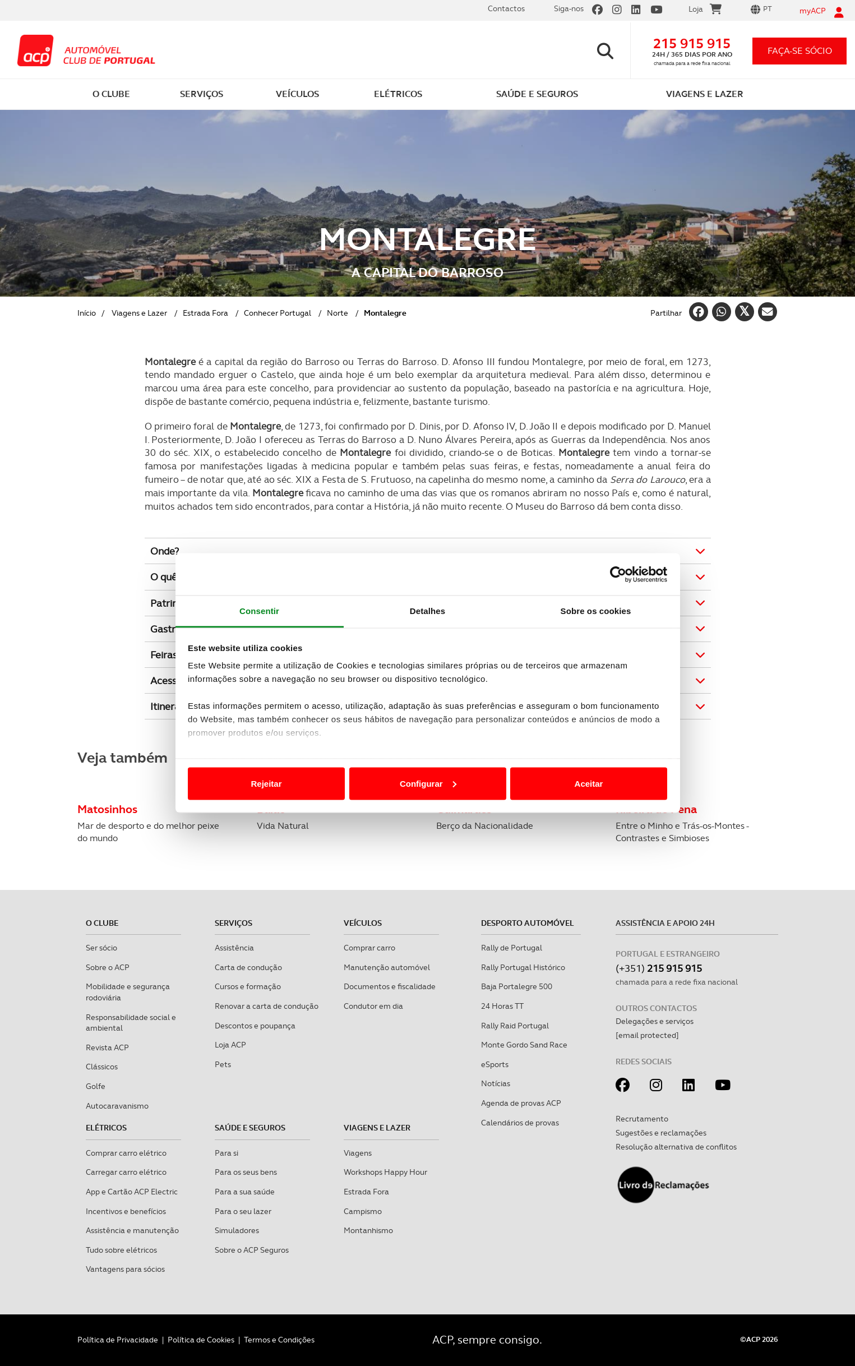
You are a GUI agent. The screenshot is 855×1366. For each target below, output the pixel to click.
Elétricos (106, 1128)
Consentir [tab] (259, 611)
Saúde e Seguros (250, 1128)
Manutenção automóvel (387, 967)
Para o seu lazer (243, 1211)
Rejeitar (266, 783)
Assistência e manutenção (132, 1230)
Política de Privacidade (117, 1340)
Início (86, 313)
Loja (705, 10)
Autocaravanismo (117, 1106)
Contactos (506, 8)
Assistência (234, 948)
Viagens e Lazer (139, 313)
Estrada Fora (205, 313)
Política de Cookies (201, 1340)
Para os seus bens (246, 1172)
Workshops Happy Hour (385, 1172)
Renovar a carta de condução (266, 1006)
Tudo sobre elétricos (121, 1250)
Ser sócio (101, 948)
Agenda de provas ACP (521, 1103)
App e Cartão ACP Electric (132, 1192)
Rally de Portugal (511, 948)
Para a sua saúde (245, 1192)
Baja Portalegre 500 (516, 986)
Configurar (428, 783)
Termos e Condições (279, 1340)
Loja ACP (230, 1045)
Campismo (363, 1211)
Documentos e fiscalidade (390, 986)
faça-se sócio (800, 51)
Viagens (358, 1153)
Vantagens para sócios (125, 1269)
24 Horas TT (502, 1006)
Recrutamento (642, 1119)
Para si (226, 1153)
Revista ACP (107, 1047)
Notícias (495, 1083)
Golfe (95, 1086)
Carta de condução (248, 967)
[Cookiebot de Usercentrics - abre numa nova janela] (618, 574)
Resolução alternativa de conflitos (676, 1147)
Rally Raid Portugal (515, 1026)
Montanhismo (368, 1230)
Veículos (363, 923)
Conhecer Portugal (277, 313)
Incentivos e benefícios (126, 1211)
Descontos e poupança (255, 1026)
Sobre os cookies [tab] (596, 611)
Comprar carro (369, 948)
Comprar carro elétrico (126, 1153)
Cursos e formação (248, 986)
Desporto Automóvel (527, 923)
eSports (495, 1064)
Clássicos (102, 1067)
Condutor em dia (373, 1006)
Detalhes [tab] (427, 611)
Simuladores (237, 1230)
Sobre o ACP (108, 967)
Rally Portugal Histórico (523, 967)
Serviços (233, 923)
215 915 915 (692, 43)
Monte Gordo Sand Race (524, 1045)
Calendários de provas (520, 1123)
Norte (337, 313)
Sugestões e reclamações (661, 1133)
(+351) (659, 968)
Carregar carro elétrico (126, 1172)
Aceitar (589, 783)
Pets (223, 1064)
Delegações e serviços (655, 1021)
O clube (102, 923)
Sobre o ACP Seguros (252, 1250)
